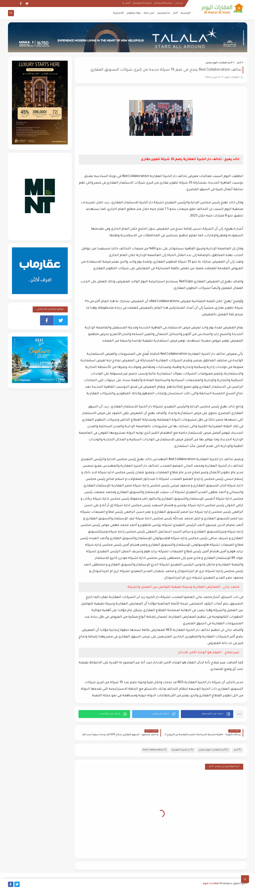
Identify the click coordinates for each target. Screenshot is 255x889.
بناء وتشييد (163, 13)
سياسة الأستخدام (163, 3)
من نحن (179, 3)
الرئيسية (185, 13)
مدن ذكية (149, 13)
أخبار (175, 13)
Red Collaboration (154, 750)
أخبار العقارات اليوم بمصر (219, 63)
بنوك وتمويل (134, 13)
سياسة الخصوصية (142, 3)
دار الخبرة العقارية (182, 750)
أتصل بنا (126, 3)
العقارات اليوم (211, 883)
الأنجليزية (118, 13)
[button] (207, 714)
